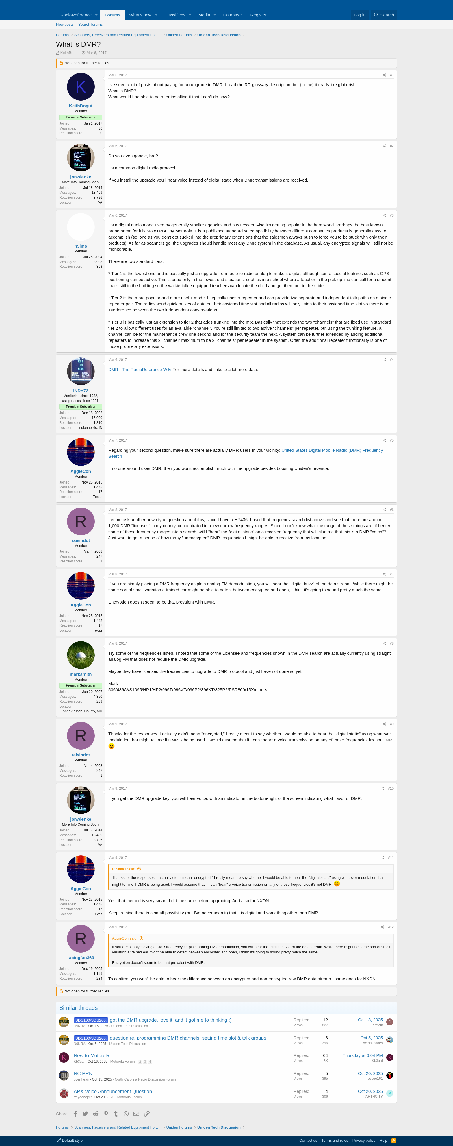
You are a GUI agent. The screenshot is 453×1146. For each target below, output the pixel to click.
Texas (97, 497)
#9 (392, 724)
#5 (392, 440)
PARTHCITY (373, 1097)
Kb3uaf (79, 1062)
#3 (392, 215)
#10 (391, 789)
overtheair (81, 1079)
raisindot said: (123, 869)
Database (232, 14)
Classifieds (174, 14)
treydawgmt (83, 1097)
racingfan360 (80, 957)
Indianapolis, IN (90, 428)
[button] (96, 15)
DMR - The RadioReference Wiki (139, 369)
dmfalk (378, 1025)
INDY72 (80, 390)
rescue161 (375, 1079)
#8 (392, 643)
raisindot (81, 540)
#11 (391, 858)
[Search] (384, 15)
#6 (392, 510)
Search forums (90, 24)
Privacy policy (363, 1140)
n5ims (81, 245)
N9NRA (80, 1026)
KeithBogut (69, 53)
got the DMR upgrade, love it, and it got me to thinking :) (170, 1020)
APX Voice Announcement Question (113, 1091)
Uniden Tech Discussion (129, 1026)
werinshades (373, 1043)
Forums (112, 14)
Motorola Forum (122, 1062)
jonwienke (80, 176)
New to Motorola (91, 1055)
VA (100, 202)
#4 (392, 360)
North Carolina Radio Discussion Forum (145, 1079)
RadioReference (76, 14)
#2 (392, 146)
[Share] (384, 75)
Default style (70, 1140)
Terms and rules (335, 1140)
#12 (391, 927)
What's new (140, 14)
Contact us (308, 1140)
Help (383, 1140)
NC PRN (83, 1073)
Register (258, 14)
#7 (392, 574)
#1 (392, 75)
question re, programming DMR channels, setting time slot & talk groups (188, 1038)
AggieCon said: (125, 938)
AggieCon (80, 471)
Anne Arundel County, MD (82, 711)
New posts (65, 24)
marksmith (81, 674)
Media (204, 14)
